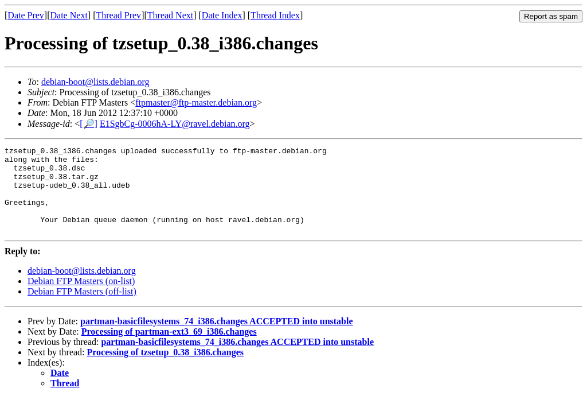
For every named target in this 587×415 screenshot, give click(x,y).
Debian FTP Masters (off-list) (82, 308)
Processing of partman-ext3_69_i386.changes (169, 349)
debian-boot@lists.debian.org (95, 82)
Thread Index (275, 15)
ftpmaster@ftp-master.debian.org (196, 102)
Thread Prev (118, 15)
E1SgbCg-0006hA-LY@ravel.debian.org (175, 124)
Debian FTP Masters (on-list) (81, 298)
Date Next (69, 15)
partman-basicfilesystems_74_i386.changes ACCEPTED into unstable (216, 338)
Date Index (222, 15)
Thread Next (170, 15)
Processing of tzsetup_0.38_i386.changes (165, 369)
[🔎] (88, 124)
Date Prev (25, 15)
